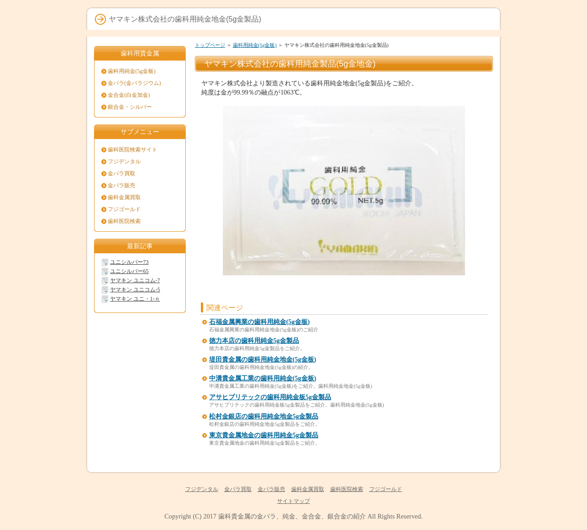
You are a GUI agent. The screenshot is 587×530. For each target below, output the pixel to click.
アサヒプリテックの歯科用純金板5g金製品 (270, 397)
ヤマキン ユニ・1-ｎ (135, 299)
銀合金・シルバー (130, 107)
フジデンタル (124, 161)
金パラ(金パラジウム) (134, 83)
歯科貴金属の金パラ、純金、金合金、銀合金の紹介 (292, 516)
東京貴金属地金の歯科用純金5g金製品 (263, 435)
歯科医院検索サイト (132, 149)
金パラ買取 (121, 173)
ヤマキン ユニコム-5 (135, 289)
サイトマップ (293, 501)
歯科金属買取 (124, 197)
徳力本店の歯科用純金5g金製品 (254, 340)
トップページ (210, 45)
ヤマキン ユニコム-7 (135, 280)
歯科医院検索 (124, 221)
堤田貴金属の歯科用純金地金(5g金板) (262, 359)
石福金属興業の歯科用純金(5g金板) (259, 321)
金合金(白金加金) (129, 95)
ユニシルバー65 (129, 271)
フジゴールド (124, 209)
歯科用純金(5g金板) (255, 45)
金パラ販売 (121, 185)
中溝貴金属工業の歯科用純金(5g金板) (262, 378)
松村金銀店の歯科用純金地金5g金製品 (263, 416)
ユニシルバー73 (129, 262)
